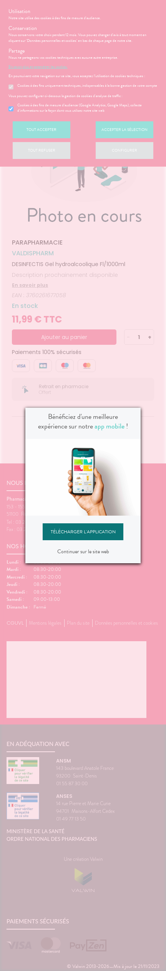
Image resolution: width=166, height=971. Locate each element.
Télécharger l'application (83, 531)
